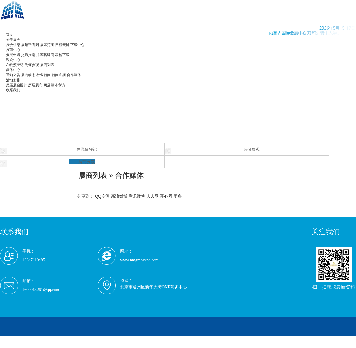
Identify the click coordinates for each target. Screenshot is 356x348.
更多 (178, 196)
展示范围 (47, 45)
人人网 (152, 196)
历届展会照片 (16, 85)
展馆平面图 (30, 45)
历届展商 (35, 85)
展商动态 (28, 75)
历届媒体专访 (54, 85)
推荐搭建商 (45, 55)
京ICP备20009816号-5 (123, 339)
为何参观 (32, 65)
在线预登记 (15, 65)
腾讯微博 (136, 196)
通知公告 (13, 75)
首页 (9, 35)
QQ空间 (102, 196)
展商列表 (47, 65)
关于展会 (13, 40)
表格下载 (62, 55)
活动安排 (13, 80)
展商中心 (13, 50)
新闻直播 (59, 75)
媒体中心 (13, 70)
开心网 (166, 196)
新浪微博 (119, 196)
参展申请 (13, 55)
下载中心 (77, 45)
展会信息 (13, 45)
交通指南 (28, 55)
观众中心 (13, 60)
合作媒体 (74, 75)
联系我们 (13, 90)
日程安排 (62, 45)
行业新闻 (43, 75)
